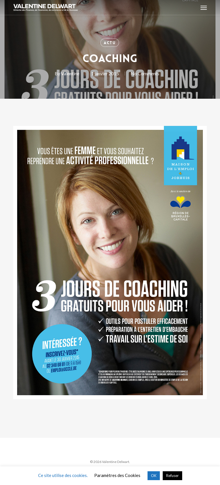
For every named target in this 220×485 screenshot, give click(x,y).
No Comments (145, 73)
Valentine (70, 73)
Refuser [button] (172, 475)
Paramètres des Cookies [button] (117, 475)
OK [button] (153, 475)
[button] (204, 7)
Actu (110, 42)
